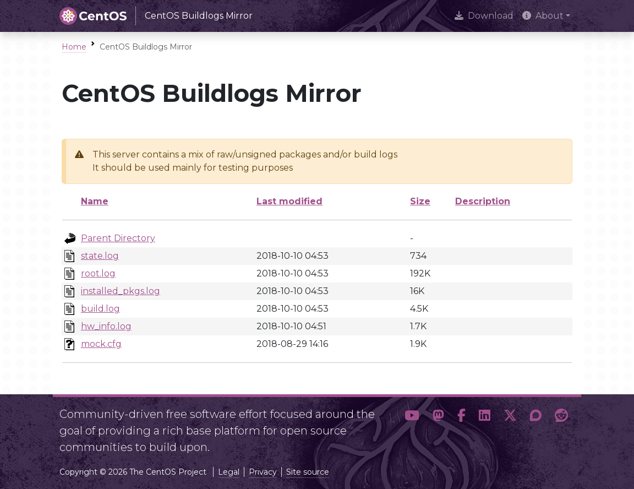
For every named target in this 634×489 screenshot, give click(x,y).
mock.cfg (101, 344)
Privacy (263, 472)
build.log (100, 308)
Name (94, 201)
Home (74, 47)
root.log (98, 273)
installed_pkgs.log (120, 291)
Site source (307, 472)
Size (420, 201)
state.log (100, 256)
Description (482, 201)
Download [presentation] (484, 15)
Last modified (289, 201)
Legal (228, 472)
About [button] (543, 15)
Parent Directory (118, 238)
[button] (412, 426)
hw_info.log (106, 326)
